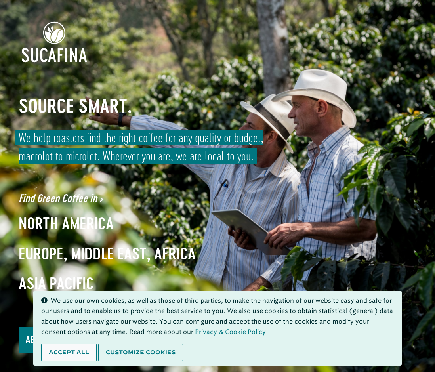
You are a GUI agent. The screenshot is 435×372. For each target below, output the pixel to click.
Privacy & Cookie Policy (230, 332)
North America (66, 223)
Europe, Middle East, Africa (107, 253)
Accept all (69, 352)
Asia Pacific (56, 283)
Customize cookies (141, 352)
